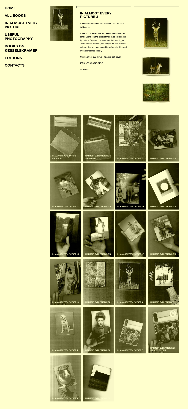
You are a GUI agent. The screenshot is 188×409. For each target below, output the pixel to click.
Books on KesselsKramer (21, 48)
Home (10, 8)
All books (15, 15)
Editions (13, 58)
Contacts (15, 65)
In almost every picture (21, 25)
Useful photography (19, 36)
